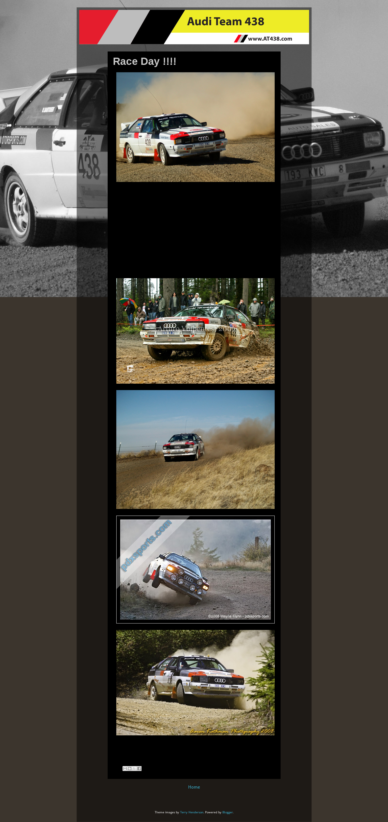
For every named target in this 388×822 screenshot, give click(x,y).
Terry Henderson (191, 812)
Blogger (227, 812)
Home (194, 787)
